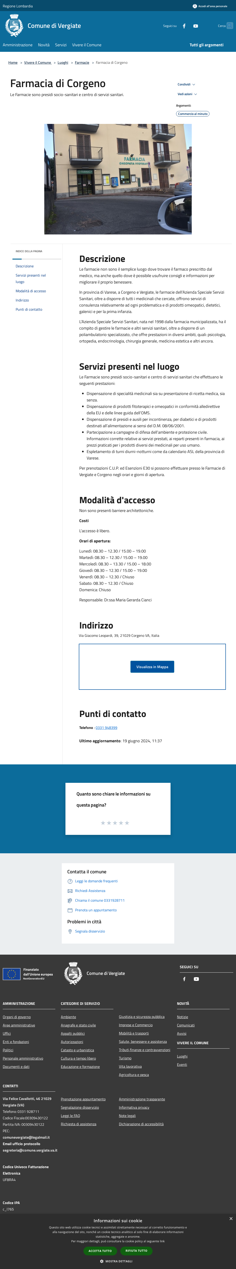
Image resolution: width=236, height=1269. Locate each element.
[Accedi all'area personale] (210, 6)
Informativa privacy (134, 1107)
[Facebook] (175, 25)
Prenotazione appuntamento (83, 1099)
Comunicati (186, 1025)
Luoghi (63, 62)
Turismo (125, 1058)
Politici (8, 1050)
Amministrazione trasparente (142, 1099)
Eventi (182, 1064)
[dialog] (118, 1241)
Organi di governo (17, 1017)
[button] (118, 1261)
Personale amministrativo (23, 1058)
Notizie (182, 1017)
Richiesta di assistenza (78, 1124)
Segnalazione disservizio (80, 1107)
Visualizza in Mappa (152, 667)
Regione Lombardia (18, 6)
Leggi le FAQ (70, 1115)
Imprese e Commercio (136, 1025)
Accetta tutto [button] (100, 1251)
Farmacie (82, 62)
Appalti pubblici (73, 1033)
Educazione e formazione (80, 1066)
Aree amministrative (19, 1025)
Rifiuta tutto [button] (137, 1251)
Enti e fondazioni (16, 1041)
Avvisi (181, 1033)
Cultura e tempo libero (78, 1058)
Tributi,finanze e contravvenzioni (144, 1050)
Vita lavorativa (130, 1066)
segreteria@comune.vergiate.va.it (30, 1150)
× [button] (231, 1219)
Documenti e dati (16, 1066)
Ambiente (68, 1017)
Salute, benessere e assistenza (143, 1041)
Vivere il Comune (38, 62)
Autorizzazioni (72, 1041)
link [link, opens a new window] (162, 1241)
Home (13, 62)
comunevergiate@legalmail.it (26, 1137)
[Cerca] (227, 25)
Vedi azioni (188, 94)
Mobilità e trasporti (134, 1033)
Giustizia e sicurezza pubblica (142, 1016)
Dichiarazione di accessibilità (141, 1124)
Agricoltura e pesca (134, 1074)
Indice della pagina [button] (29, 251)
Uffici (7, 1033)
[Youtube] (186, 25)
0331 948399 (106, 727)
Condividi (187, 84)
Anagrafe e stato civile (78, 1025)
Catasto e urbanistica (77, 1050)
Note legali (127, 1115)
